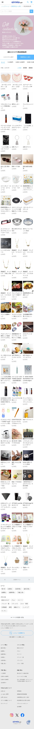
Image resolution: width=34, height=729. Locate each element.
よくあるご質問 (4, 694)
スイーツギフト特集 (22, 676)
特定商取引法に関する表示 (23, 700)
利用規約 (19, 691)
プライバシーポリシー (22, 703)
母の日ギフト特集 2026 (22, 673)
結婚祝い (3, 651)
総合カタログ (20, 648)
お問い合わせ (4, 697)
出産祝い (3, 657)
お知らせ (3, 691)
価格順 (31, 68)
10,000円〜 (3, 682)
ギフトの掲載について (6, 700)
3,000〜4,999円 (20, 62)
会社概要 (19, 706)
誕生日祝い (3, 648)
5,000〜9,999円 (4, 679)
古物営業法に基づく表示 (23, 697)
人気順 (19, 68)
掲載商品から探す (16, 6)
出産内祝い (3, 660)
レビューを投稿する (17, 633)
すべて (3, 62)
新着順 (25, 68)
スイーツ (19, 654)
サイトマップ (4, 703)
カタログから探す (8, 57)
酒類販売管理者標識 (22, 694)
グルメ (18, 651)
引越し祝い (3, 663)
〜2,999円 (10, 62)
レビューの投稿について (8, 628)
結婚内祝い (3, 654)
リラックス (19, 660)
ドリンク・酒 (20, 657)
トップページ (5, 6)
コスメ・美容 (20, 663)
